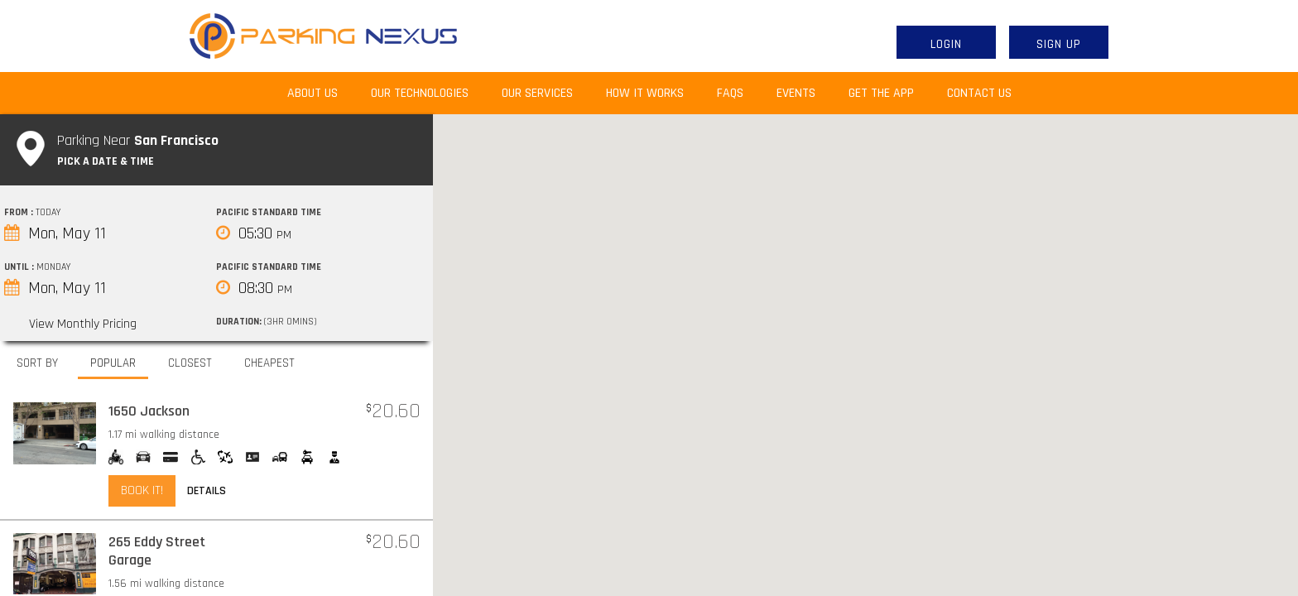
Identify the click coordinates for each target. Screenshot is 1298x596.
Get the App (881, 93)
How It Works (645, 93)
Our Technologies (420, 93)
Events (795, 93)
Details (206, 490)
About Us (320, 93)
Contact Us (979, 93)
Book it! (142, 490)
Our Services (537, 93)
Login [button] (946, 44)
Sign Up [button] (1058, 44)
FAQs (730, 93)
